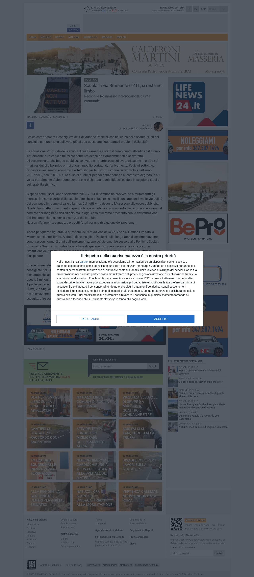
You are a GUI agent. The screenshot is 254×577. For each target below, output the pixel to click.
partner (84, 261)
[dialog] (127, 288)
